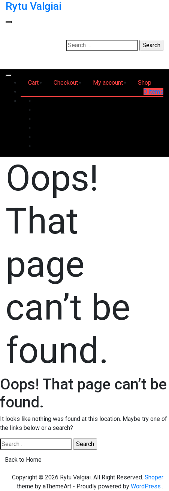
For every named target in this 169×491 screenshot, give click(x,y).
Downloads (148, 119)
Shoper (154, 477)
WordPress (146, 486)
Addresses (148, 128)
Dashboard (149, 101)
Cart (33, 82)
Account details (143, 137)
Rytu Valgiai (33, 6)
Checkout (66, 82)
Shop (144, 82)
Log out (153, 146)
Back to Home (23, 459)
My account (108, 82)
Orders (154, 110)
